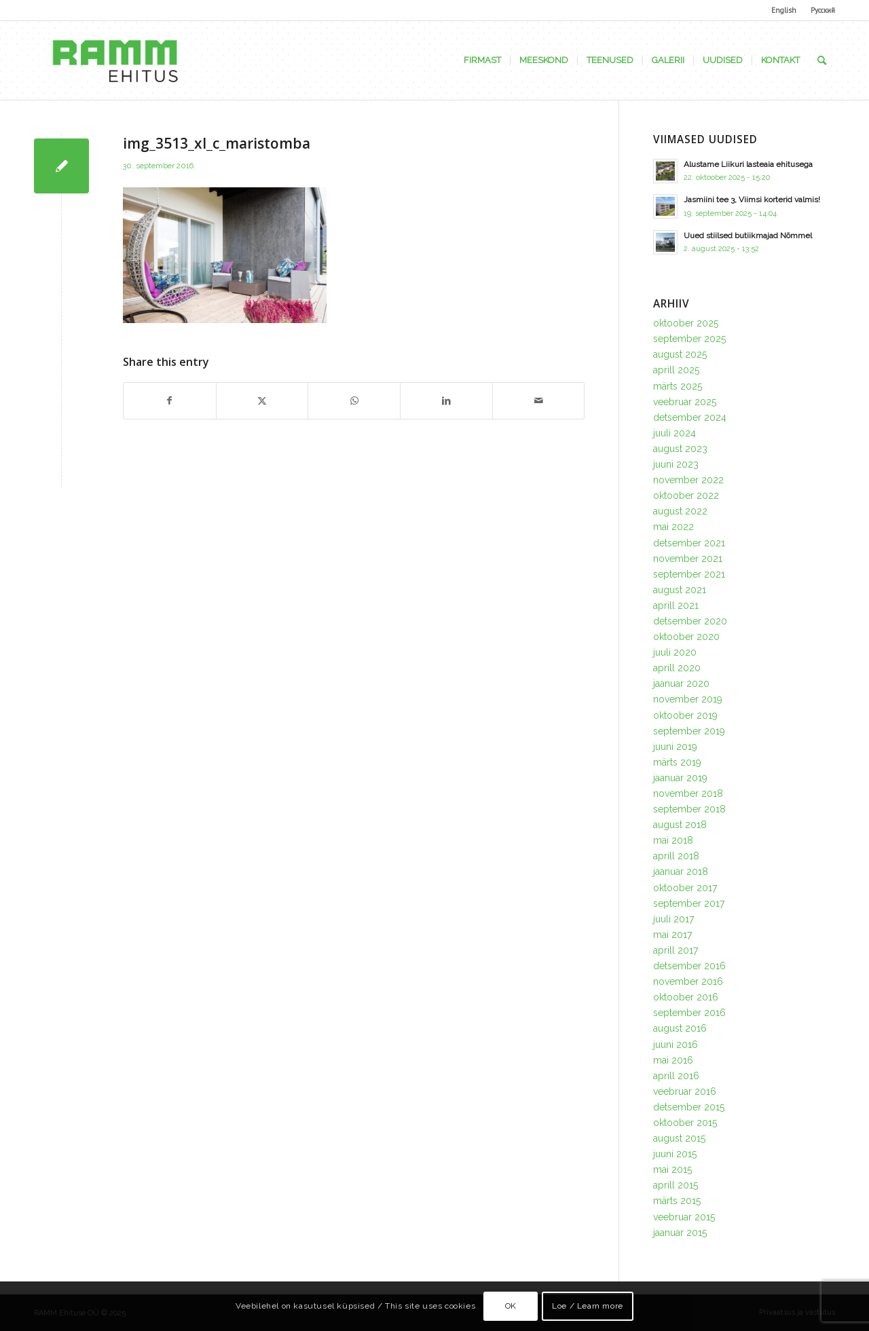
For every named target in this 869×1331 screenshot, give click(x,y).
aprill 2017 (675, 950)
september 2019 (689, 731)
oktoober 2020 (686, 636)
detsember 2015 (688, 1107)
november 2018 (688, 793)
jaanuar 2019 (680, 777)
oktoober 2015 (685, 1122)
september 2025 (689, 338)
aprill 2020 (677, 667)
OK (511, 1306)
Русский (823, 10)
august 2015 (679, 1138)
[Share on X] (262, 401)
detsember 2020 (690, 621)
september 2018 (689, 809)
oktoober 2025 (685, 323)
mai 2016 (673, 1060)
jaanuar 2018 (680, 871)
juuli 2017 (673, 919)
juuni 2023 (676, 464)
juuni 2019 (675, 746)
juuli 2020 (675, 652)
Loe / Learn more (587, 1306)
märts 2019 (677, 762)
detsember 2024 (689, 417)
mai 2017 (672, 934)
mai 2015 (672, 1169)
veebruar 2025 (684, 401)
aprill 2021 (676, 605)
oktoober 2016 (685, 997)
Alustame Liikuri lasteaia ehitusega (748, 164)
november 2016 (688, 981)
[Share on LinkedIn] (446, 401)
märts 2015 (677, 1200)
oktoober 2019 (685, 715)
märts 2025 (677, 386)
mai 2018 (673, 840)
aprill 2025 (676, 369)
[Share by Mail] (539, 401)
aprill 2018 (676, 855)
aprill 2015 (675, 1185)
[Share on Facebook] (170, 401)
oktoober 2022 (686, 495)
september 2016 (689, 1012)
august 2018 (680, 824)
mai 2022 (673, 526)
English (783, 10)
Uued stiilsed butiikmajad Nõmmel (748, 235)
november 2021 (687, 558)
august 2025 (680, 354)
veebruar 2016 (684, 1091)
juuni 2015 (675, 1153)
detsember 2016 (689, 965)
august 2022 (680, 511)
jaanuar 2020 (681, 683)
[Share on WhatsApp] (354, 401)
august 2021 (679, 589)
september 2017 (688, 903)
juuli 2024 (674, 433)
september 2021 (689, 574)
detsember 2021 (689, 543)
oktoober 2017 (685, 887)
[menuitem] (784, 10)
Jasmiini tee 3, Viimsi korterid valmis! (752, 199)
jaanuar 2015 (680, 1232)
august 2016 (680, 1028)
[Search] (822, 60)
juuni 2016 (675, 1044)
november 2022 (688, 479)
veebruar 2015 (684, 1217)
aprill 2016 (676, 1075)
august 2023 (680, 448)
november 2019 (687, 699)
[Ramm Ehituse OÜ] (115, 60)
